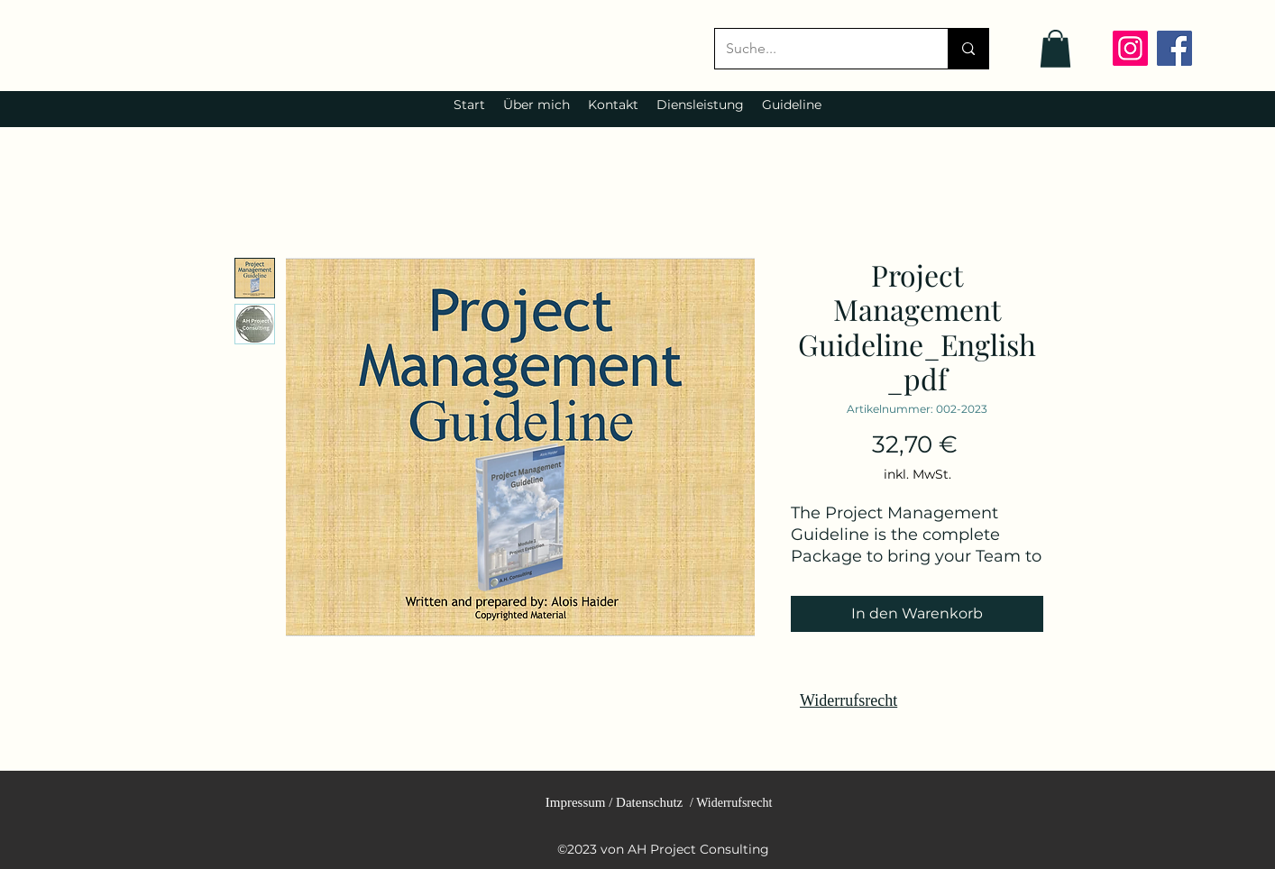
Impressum (576, 802)
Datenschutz (649, 802)
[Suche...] (818, 49)
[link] (1055, 49)
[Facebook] (1174, 48)
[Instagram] (1130, 48)
